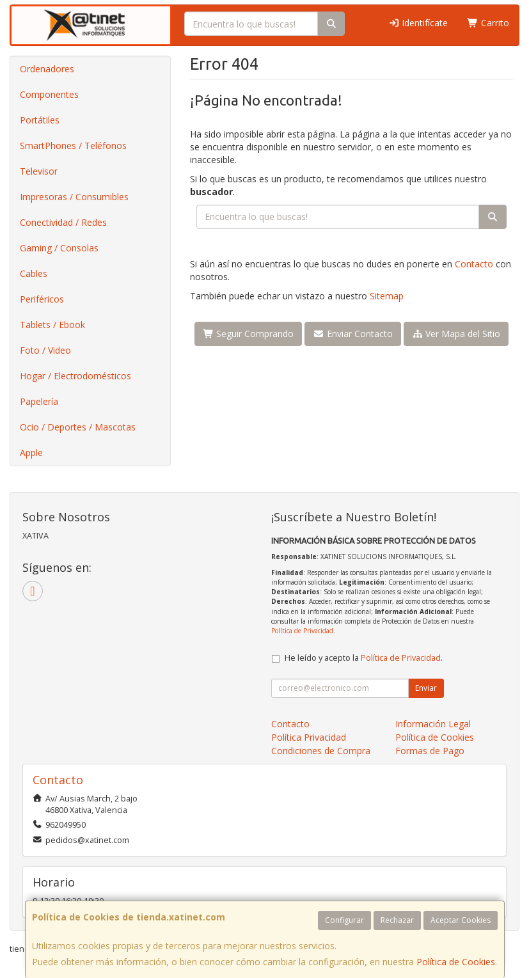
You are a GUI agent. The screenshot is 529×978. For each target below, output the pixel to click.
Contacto (474, 264)
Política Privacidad (308, 737)
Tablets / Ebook (52, 325)
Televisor (39, 171)
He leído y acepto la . (364, 657)
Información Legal (433, 724)
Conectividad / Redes (63, 222)
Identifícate (418, 23)
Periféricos (42, 299)
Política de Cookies (455, 962)
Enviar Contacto (353, 333)
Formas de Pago (429, 751)
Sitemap (387, 296)
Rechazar (397, 920)
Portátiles (39, 120)
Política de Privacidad (302, 630)
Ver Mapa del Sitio (456, 333)
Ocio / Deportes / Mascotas (78, 427)
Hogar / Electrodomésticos (75, 376)
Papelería (39, 401)
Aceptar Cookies (460, 920)
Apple (31, 452)
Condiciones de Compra (320, 751)
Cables (33, 273)
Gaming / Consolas (59, 248)
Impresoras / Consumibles (74, 197)
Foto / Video (45, 350)
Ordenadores (47, 69)
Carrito (488, 23)
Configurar (344, 920)
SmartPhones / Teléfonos (73, 145)
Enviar (426, 687)
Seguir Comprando (248, 333)
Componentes (49, 94)
